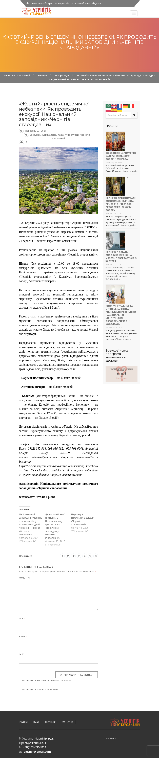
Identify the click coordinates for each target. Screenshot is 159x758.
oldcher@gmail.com (37, 751)
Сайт (22, 654)
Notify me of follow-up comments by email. (47, 680)
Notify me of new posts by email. (40, 689)
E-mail (23, 636)
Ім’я (22, 618)
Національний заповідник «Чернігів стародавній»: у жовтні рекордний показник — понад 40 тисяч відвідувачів (30, 524)
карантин (64, 134)
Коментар (24, 577)
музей (75, 134)
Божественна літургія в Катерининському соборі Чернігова (121, 156)
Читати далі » (130, 171)
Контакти (67, 721)
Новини (23, 721)
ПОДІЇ (36, 721)
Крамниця (50, 721)
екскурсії (35, 134)
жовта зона (49, 134)
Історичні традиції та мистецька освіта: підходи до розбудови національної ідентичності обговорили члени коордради (121, 315)
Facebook (111, 738)
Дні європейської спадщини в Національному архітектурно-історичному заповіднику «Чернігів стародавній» (55, 526)
